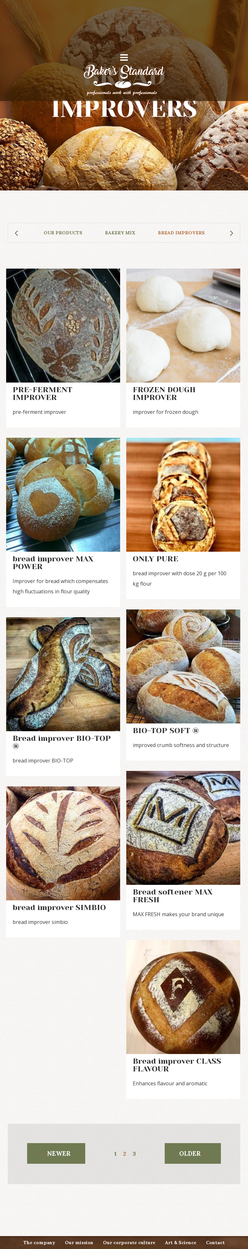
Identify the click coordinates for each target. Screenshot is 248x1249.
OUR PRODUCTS (63, 233)
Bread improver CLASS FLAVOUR (177, 1065)
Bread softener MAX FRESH (172, 895)
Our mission (79, 1242)
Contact (215, 1242)
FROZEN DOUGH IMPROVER (164, 393)
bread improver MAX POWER (53, 562)
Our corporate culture (129, 1242)
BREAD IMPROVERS (181, 233)
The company (39, 1242)
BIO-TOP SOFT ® (166, 730)
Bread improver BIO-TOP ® (62, 742)
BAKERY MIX (120, 233)
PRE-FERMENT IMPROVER (42, 393)
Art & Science (180, 1242)
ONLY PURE (155, 558)
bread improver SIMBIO (59, 907)
